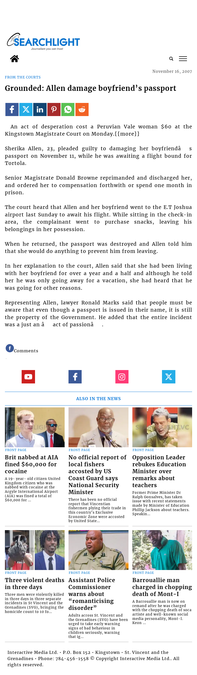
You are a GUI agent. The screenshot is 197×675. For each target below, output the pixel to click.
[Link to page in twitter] (25, 109)
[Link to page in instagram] (122, 376)
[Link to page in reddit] (82, 109)
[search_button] (171, 58)
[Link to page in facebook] (12, 109)
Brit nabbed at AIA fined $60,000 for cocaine (31, 464)
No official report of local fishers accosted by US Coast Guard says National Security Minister (97, 475)
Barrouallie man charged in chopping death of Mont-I (162, 587)
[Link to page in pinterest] (54, 109)
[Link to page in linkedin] (39, 109)
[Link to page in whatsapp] (67, 109)
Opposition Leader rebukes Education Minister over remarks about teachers (159, 471)
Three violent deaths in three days (35, 584)
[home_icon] (14, 58)
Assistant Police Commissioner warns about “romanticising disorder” (91, 594)
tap (183, 58)
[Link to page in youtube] (28, 376)
